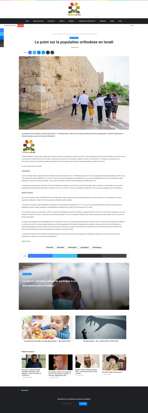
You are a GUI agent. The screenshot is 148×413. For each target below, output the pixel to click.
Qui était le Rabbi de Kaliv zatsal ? (112, 372)
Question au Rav (38, 21)
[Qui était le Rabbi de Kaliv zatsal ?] (114, 362)
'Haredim (50, 247)
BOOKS (111, 21)
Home (53, 34)
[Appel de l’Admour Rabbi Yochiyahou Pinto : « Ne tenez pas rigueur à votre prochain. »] (87, 361)
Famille (61, 21)
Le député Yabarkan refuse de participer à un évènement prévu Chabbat (50, 285)
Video (26, 21)
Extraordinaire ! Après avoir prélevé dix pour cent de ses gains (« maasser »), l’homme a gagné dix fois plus (60, 373)
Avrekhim (61, 247)
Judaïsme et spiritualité (86, 21)
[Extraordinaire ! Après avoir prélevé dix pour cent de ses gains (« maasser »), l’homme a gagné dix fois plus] (61, 362)
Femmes (71, 21)
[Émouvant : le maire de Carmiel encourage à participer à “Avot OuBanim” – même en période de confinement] (34, 361)
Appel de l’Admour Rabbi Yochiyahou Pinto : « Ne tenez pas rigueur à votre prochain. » (86, 371)
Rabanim (101, 21)
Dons (119, 21)
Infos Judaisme (67, 34)
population (85, 247)
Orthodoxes (73, 247)
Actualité (50, 21)
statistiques (97, 247)
